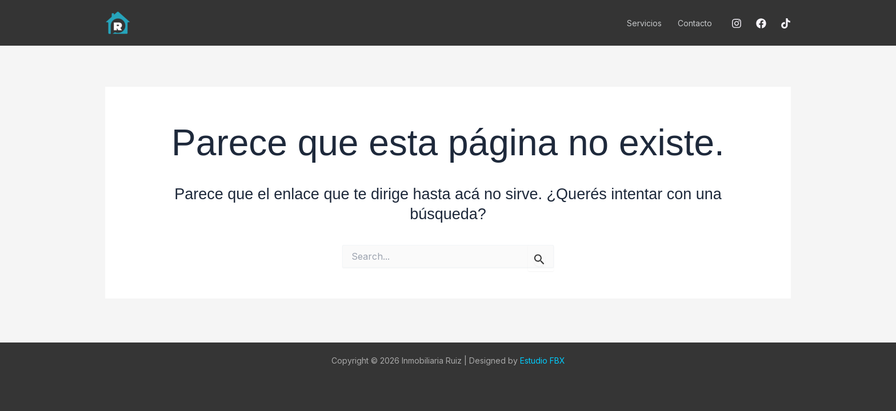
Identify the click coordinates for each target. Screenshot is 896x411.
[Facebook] (761, 23)
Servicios (644, 23)
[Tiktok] (786, 23)
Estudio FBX (542, 360)
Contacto (695, 23)
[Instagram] (736, 23)
